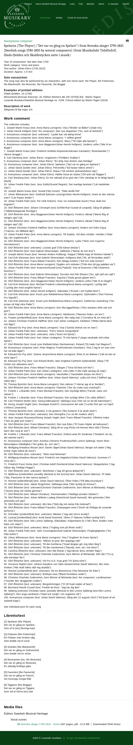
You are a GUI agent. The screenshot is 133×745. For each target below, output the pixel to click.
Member (90, 4)
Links (72, 4)
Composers (45, 18)
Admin (101, 4)
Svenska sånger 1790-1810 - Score (40, 724)
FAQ (81, 4)
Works (59, 18)
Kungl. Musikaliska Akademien (83, 738)
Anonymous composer (18, 41)
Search (125, 4)
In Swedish (113, 4)
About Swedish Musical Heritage (51, 4)
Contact (28, 4)
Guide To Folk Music (78, 18)
